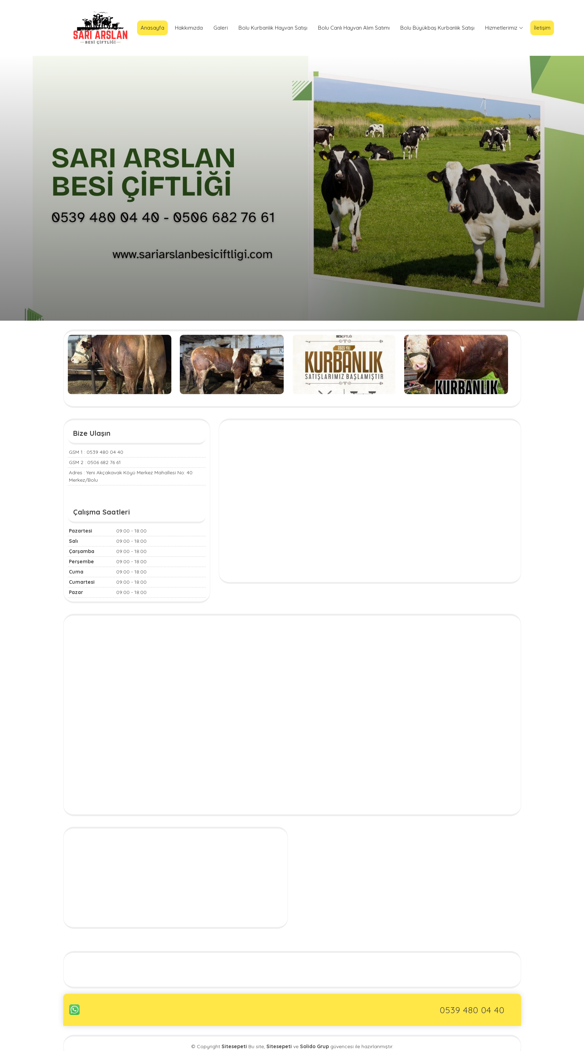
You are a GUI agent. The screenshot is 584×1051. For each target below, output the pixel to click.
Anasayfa (152, 27)
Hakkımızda (189, 27)
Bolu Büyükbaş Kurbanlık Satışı (437, 27)
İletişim (542, 27)
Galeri (220, 27)
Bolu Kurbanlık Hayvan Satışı (272, 27)
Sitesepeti (279, 1046)
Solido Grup (314, 1046)
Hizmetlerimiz (504, 27)
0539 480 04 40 (472, 1009)
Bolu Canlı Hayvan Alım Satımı (354, 27)
